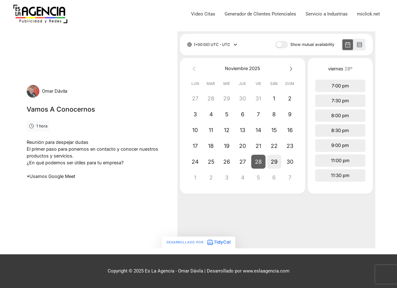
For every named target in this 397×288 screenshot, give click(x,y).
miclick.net (368, 14)
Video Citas (203, 14)
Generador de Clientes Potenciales (260, 14)
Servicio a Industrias (327, 14)
